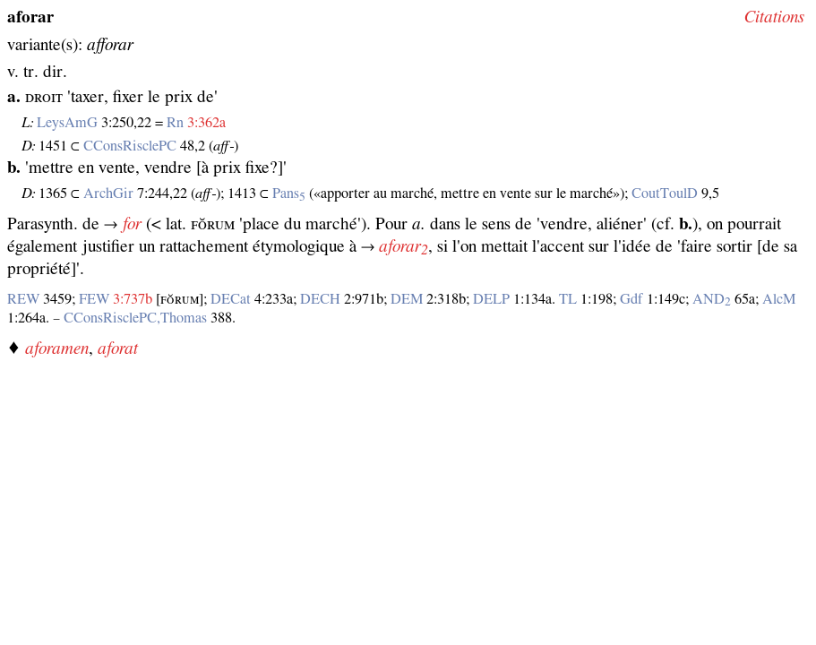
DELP (491, 299)
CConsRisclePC (129, 146)
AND (711, 299)
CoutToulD (664, 193)
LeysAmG (67, 123)
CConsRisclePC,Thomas (135, 318)
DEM (407, 299)
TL (568, 299)
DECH (320, 299)
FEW (94, 299)
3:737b (132, 299)
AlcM (778, 299)
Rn (175, 123)
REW (23, 299)
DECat (230, 299)
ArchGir (108, 193)
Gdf (631, 299)
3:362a (206, 123)
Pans (288, 193)
